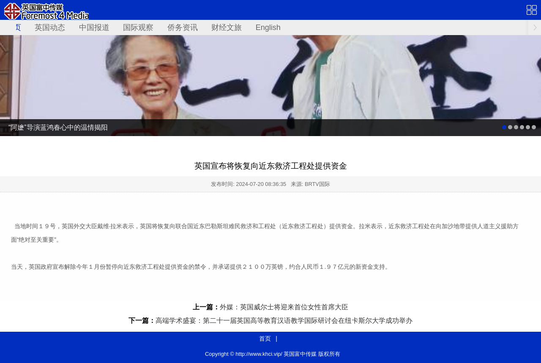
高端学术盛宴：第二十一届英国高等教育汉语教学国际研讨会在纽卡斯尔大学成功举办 (284, 320)
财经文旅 (226, 27)
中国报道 (94, 27)
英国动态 (50, 27)
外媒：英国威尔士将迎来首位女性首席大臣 (284, 307)
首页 (265, 338)
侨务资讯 (182, 27)
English (268, 27)
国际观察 (138, 27)
